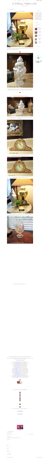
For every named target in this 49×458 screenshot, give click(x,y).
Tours (15, 0)
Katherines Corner (17, 371)
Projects (23, 0)
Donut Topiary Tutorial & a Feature (28, 434)
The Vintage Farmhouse (17, 372)
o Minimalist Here (17, 370)
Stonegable (16, 368)
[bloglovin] (39, 61)
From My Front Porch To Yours (18, 376)
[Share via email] (9, 431)
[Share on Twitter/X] (10, 431)
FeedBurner (21, 411)
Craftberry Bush (17, 367)
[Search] (41, 0)
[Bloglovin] (39, 0)
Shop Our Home (19, 0)
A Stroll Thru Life (24, 4)
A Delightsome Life (17, 373)
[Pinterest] (37, 0)
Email (8, 448)
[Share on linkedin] (13, 431)
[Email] (38, 62)
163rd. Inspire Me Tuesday (10, 434)
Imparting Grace (19, 374)
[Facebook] (38, 0)
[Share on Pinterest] (11, 431)
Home (7, 9)
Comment (8, 439)
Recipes (26, 0)
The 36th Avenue (17, 377)
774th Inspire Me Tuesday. (20, 429)
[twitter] (35, 61)
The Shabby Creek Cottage (17, 369)
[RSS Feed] (39, 62)
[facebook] (38, 61)
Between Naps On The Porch (18, 375)
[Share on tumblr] (12, 431)
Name (8, 445)
